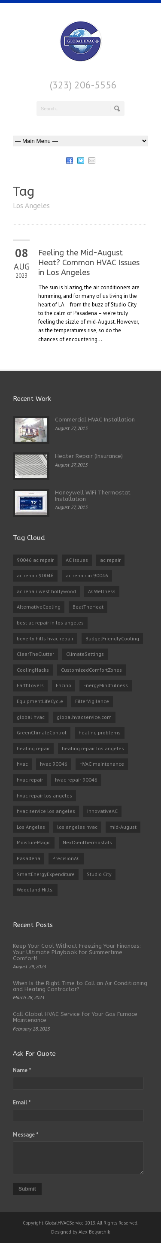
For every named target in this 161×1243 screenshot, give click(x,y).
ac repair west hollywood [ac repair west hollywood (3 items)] (46, 591)
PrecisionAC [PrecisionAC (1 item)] (66, 858)
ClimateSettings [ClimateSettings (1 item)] (85, 654)
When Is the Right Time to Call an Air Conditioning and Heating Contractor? (80, 986)
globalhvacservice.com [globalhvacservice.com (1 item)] (84, 717)
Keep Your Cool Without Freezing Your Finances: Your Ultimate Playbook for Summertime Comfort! (77, 952)
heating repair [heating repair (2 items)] (33, 748)
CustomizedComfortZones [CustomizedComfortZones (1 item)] (91, 670)
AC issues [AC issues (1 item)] (77, 560)
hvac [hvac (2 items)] (22, 764)
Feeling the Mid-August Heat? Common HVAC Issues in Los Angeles (89, 263)
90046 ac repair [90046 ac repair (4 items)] (35, 560)
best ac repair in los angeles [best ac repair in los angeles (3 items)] (50, 622)
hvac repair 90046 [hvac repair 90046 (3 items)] (76, 779)
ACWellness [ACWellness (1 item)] (101, 591)
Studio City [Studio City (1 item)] (99, 874)
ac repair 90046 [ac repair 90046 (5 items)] (35, 575)
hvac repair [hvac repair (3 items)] (30, 779)
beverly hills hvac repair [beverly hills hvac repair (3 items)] (45, 638)
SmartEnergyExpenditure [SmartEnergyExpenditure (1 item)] (46, 874)
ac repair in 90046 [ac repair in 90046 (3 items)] (87, 575)
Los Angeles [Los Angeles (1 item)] (31, 827)
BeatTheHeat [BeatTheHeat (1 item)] (88, 606)
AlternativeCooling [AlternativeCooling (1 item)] (39, 606)
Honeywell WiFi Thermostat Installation (93, 495)
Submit (27, 1189)
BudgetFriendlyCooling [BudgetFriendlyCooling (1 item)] (112, 638)
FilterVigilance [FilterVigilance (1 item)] (92, 701)
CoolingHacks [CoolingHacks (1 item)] (33, 670)
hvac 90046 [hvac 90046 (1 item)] (53, 764)
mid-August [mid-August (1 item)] (123, 827)
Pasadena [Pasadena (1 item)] (28, 858)
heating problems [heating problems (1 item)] (100, 732)
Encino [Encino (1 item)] (63, 685)
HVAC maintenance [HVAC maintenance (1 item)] (101, 764)
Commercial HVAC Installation (95, 419)
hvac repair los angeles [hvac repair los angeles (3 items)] (44, 795)
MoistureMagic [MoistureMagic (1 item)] (34, 842)
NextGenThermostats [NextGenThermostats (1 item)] (87, 842)
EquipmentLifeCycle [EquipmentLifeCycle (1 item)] (40, 701)
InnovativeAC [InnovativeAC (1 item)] (102, 811)
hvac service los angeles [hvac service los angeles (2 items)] (46, 811)
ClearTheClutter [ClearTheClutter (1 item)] (35, 654)
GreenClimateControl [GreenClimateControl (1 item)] (42, 732)
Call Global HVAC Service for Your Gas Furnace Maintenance (75, 1017)
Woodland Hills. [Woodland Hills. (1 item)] (35, 889)
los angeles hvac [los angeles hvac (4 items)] (77, 827)
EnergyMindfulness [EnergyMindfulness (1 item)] (105, 685)
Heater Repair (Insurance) (89, 456)
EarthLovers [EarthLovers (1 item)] (30, 685)
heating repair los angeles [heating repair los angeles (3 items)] (93, 748)
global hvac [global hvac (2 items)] (31, 717)
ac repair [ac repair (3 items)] (110, 560)
